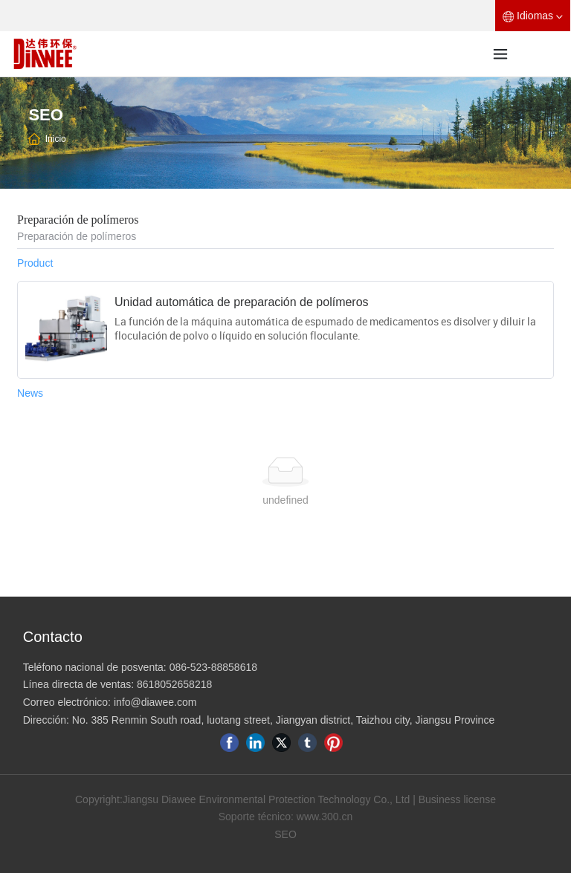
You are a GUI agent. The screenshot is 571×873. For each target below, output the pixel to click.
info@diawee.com (155, 702)
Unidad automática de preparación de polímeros (241, 302)
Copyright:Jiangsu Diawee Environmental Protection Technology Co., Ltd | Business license (285, 799)
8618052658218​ (174, 684)
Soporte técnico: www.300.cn (286, 816)
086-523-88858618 (213, 667)
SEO (285, 834)
